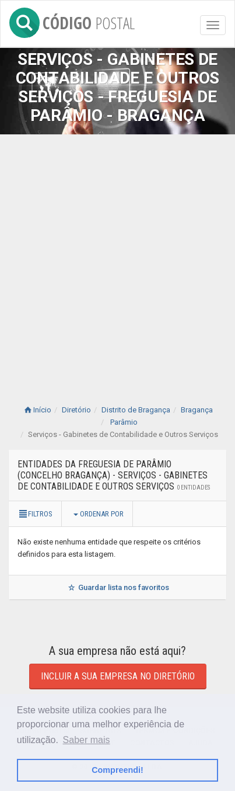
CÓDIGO (72, 21)
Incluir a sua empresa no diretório (118, 676)
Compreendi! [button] (117, 770)
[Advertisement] (117, 258)
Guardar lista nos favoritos (117, 587)
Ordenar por (98, 513)
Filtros (34, 513)
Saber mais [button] (86, 740)
